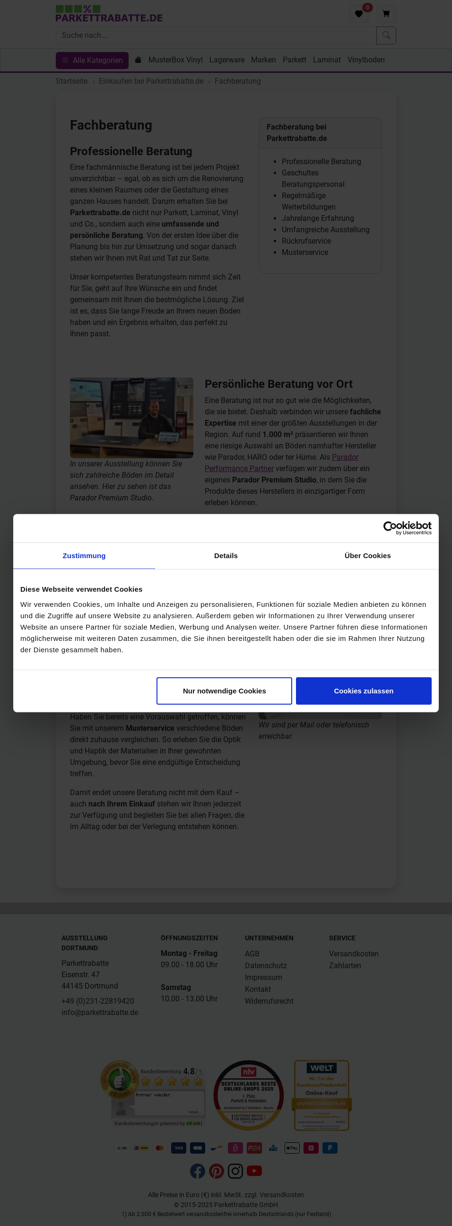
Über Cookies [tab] (368, 556)
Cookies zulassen (364, 690)
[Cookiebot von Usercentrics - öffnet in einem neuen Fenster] (390, 528)
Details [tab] (226, 556)
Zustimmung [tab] (84, 556)
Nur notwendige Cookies (224, 690)
